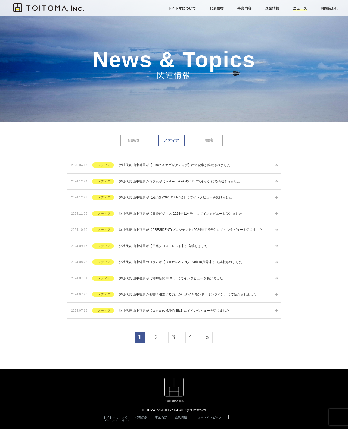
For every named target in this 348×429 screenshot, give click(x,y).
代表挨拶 (141, 417)
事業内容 (161, 417)
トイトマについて (115, 417)
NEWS (133, 140)
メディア (171, 140)
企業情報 (181, 417)
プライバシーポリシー (118, 420)
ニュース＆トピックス (210, 417)
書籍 (209, 140)
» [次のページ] (207, 337)
